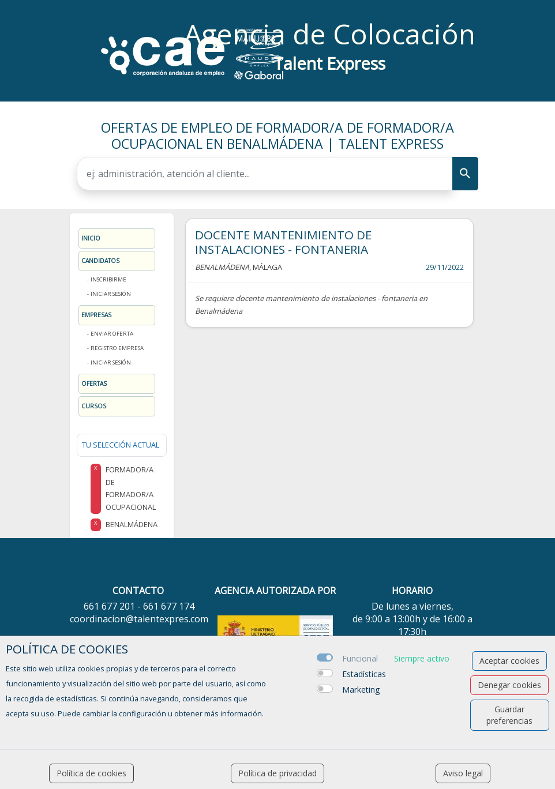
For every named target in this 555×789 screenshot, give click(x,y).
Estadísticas (364, 673)
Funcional (360, 658)
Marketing (361, 689)
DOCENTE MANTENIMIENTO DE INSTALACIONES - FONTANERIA (283, 242)
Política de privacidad (277, 773)
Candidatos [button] (100, 261)
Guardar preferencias (509, 715)
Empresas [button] (96, 315)
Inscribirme (108, 279)
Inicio (90, 238)
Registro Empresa (117, 348)
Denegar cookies (509, 684)
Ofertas (94, 384)
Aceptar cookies (509, 660)
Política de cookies (91, 773)
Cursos (93, 406)
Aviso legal (463, 773)
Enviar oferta (112, 333)
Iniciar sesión (111, 294)
